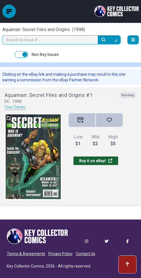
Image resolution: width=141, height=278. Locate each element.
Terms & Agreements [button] (26, 253)
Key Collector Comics (25, 266)
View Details (15, 107)
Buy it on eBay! (95, 160)
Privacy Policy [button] (60, 253)
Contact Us (85, 253)
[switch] (21, 54)
